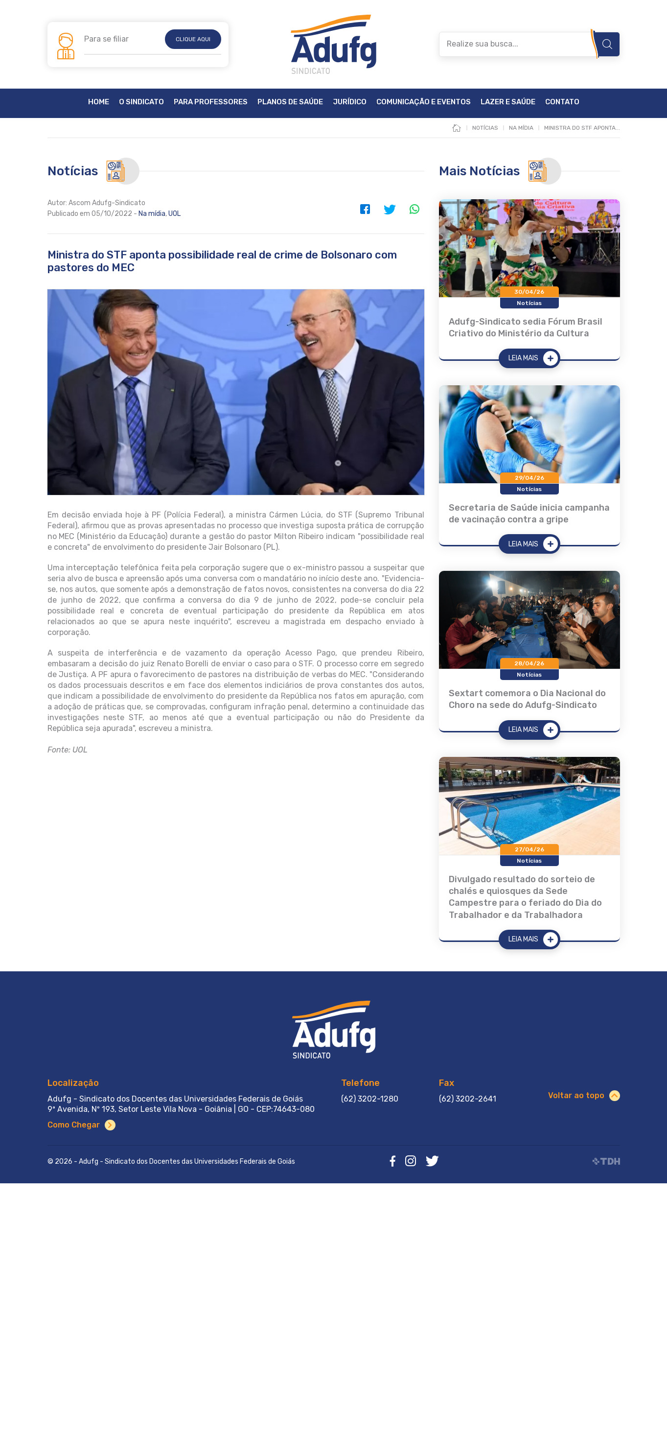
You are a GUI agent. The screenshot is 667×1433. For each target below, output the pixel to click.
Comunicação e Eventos (423, 102)
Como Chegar (73, 1124)
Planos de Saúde (290, 102)
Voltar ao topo (576, 1095)
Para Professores (211, 102)
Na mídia (151, 214)
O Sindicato (141, 102)
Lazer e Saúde (508, 102)
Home (98, 102)
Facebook (365, 209)
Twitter (390, 209)
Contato (562, 102)
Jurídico (350, 102)
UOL (174, 214)
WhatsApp (414, 209)
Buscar (607, 44)
